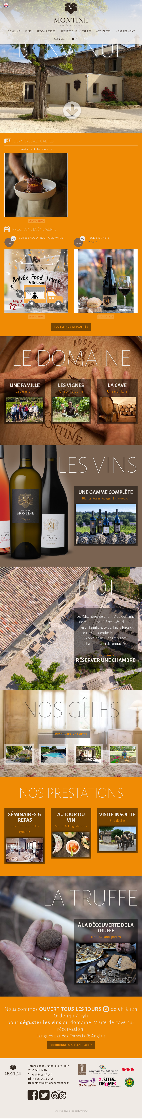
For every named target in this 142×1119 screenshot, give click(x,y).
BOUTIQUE (79, 38)
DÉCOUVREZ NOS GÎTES (71, 734)
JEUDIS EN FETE (99, 237)
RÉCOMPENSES (45, 31)
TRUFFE (86, 31)
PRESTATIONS (68, 31)
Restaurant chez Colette (36, 149)
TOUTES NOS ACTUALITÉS (71, 326)
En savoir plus (36, 221)
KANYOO (83, 1111)
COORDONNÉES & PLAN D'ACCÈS (71, 1045)
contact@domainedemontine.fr (50, 1083)
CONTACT (60, 38)
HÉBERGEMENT (125, 31)
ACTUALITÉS (103, 31)
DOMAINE (13, 31)
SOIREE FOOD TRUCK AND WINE (41, 237)
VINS (28, 31)
